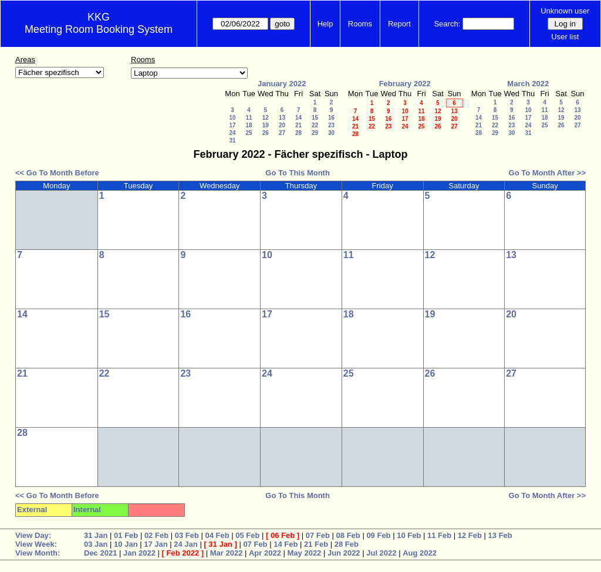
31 (232, 140)
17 (232, 125)
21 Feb (316, 544)
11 (248, 117)
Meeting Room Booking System (99, 29)
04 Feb (217, 535)
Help (325, 23)
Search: (447, 23)
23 (331, 125)
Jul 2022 (381, 553)
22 (315, 125)
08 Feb (348, 535)
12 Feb (470, 535)
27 (282, 133)
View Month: (37, 553)
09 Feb (378, 535)
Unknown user (565, 10)
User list (565, 36)
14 (298, 117)
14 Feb (286, 544)
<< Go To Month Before (57, 172)
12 (265, 117)
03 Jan (95, 544)
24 (232, 133)
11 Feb (439, 535)
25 (248, 133)
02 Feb (156, 535)
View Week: (36, 544)
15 (315, 117)
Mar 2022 (226, 553)
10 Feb (409, 535)
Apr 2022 (265, 553)
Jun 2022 (343, 553)
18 (248, 125)
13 (282, 117)
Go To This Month (297, 172)
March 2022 (528, 83)
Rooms (360, 23)
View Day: (33, 535)
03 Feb (187, 535)
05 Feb (247, 535)
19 (265, 125)
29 (315, 133)
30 (331, 133)
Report (399, 23)
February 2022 (405, 83)
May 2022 (305, 553)
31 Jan (95, 535)
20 (282, 125)
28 (298, 133)
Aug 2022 (420, 553)
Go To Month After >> (547, 172)
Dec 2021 (100, 553)
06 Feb (283, 535)
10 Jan (125, 544)
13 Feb (500, 535)
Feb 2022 (183, 553)
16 (331, 117)
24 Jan (185, 544)
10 (232, 117)
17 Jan (155, 544)
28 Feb (347, 544)
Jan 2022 (139, 553)
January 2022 (282, 83)
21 (298, 125)
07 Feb (318, 535)
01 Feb (126, 535)
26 (265, 133)
